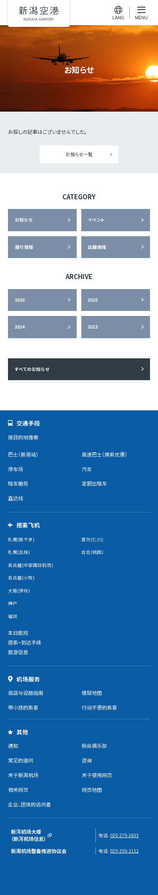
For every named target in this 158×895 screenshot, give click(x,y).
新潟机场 (39, 13)
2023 (93, 327)
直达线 (15, 497)
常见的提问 (20, 760)
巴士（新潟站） (23, 454)
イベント (96, 220)
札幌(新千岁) (21, 539)
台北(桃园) (92, 552)
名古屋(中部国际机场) (30, 565)
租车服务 (18, 483)
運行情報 (24, 247)
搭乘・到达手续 (24, 642)
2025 (93, 300)
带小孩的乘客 (23, 707)
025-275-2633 (124, 835)
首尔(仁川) (92, 539)
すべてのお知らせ (32, 369)
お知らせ (23, 220)
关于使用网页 (97, 774)
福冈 (12, 616)
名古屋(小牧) (21, 577)
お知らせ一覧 (79, 154)
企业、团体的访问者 (29, 804)
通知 (13, 745)
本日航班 (18, 632)
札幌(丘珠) (19, 552)
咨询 (87, 760)
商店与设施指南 (25, 692)
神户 (12, 603)
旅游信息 (18, 651)
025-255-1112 (124, 851)
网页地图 (92, 789)
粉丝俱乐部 (94, 745)
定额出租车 (94, 483)
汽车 (87, 468)
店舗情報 (97, 247)
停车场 (15, 468)
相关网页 (18, 789)
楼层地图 (92, 692)
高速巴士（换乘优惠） (104, 454)
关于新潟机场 (23, 774)
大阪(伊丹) (19, 590)
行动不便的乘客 (99, 707)
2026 (20, 300)
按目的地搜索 (23, 437)
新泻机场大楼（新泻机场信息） (28, 835)
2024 (20, 327)
